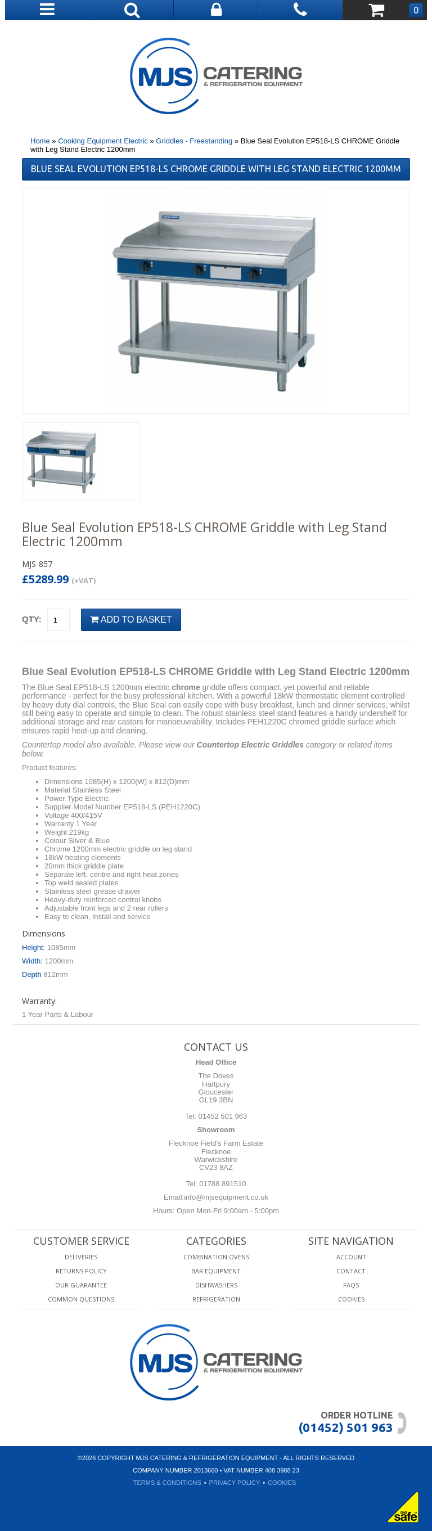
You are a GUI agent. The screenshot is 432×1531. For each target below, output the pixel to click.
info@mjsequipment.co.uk (226, 1197)
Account (351, 1257)
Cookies (351, 1299)
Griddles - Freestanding (194, 141)
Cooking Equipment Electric (103, 141)
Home (40, 141)
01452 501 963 (221, 1116)
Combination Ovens (216, 1257)
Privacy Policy (234, 1482)
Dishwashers (216, 1285)
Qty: (32, 619)
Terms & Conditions (167, 1482)
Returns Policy (81, 1271)
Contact (351, 1271)
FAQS (351, 1285)
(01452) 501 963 (345, 1427)
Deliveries (81, 1257)
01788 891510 (221, 1183)
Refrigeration (216, 1299)
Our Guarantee (81, 1285)
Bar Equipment (216, 1271)
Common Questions (81, 1299)
